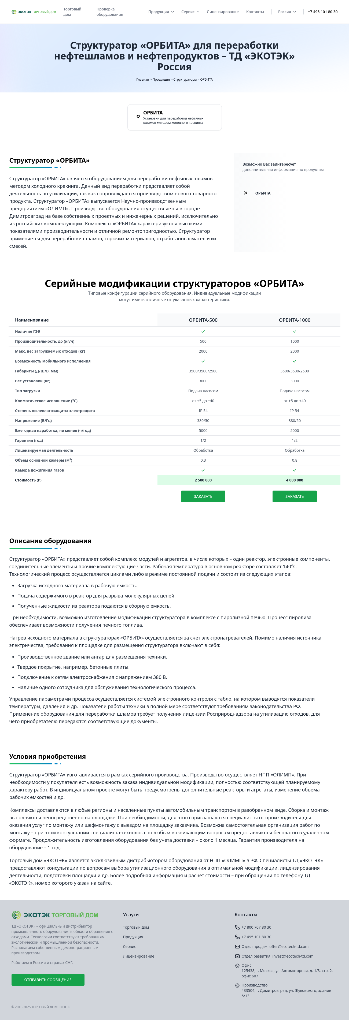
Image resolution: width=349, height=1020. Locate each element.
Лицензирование (223, 11)
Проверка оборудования (110, 11)
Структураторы (185, 79)
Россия (287, 11)
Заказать (203, 496)
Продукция (161, 11)
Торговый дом (72, 11)
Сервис (190, 11)
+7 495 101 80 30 (323, 11)
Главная (142, 79)
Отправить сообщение (48, 979)
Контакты (255, 11)
